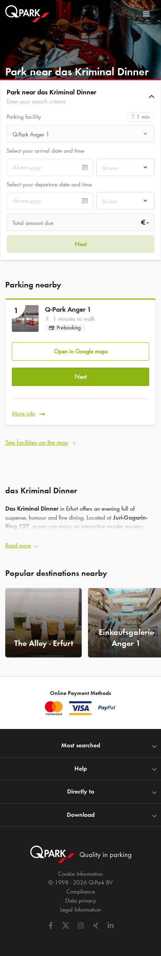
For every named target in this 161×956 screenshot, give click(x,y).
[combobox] (80, 135)
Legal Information (80, 909)
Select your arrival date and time (45, 150)
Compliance (80, 891)
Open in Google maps (80, 351)
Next (81, 376)
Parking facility (24, 116)
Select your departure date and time (49, 184)
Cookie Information (80, 874)
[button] (80, 96)
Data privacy (80, 900)
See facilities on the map (36, 442)
